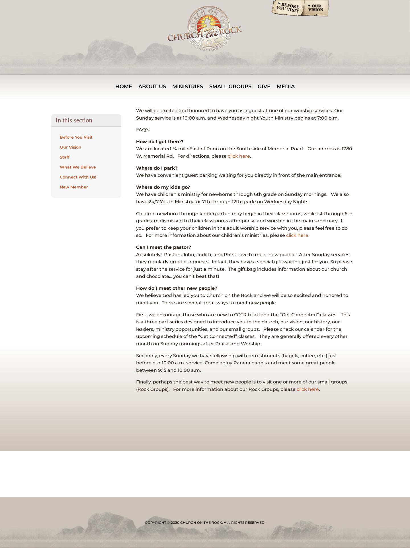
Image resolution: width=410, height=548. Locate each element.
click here (239, 156)
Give (264, 87)
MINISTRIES (187, 87)
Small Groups (230, 87)
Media (286, 87)
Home (123, 87)
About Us (152, 87)
